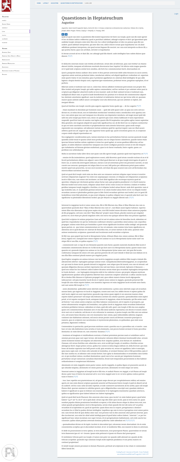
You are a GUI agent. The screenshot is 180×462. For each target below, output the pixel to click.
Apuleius (4, 74)
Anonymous (5, 67)
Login (176, 14)
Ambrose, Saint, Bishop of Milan (11, 56)
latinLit (46, 3)
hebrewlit (5, 27)
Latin (3, 31)
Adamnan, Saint (6, 52)
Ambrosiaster (6, 59)
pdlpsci (4, 35)
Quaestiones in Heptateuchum (72, 3)
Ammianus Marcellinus (8, 63)
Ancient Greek (6, 24)
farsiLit (4, 20)
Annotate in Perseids (132, 452)
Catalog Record (120, 452)
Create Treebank (143, 452)
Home (39, 3)
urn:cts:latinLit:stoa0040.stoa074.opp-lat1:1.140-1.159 (132, 454)
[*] (69, 56)
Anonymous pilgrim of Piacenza (11, 70)
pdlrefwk (4, 42)
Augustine (54, 3)
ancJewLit (5, 39)
